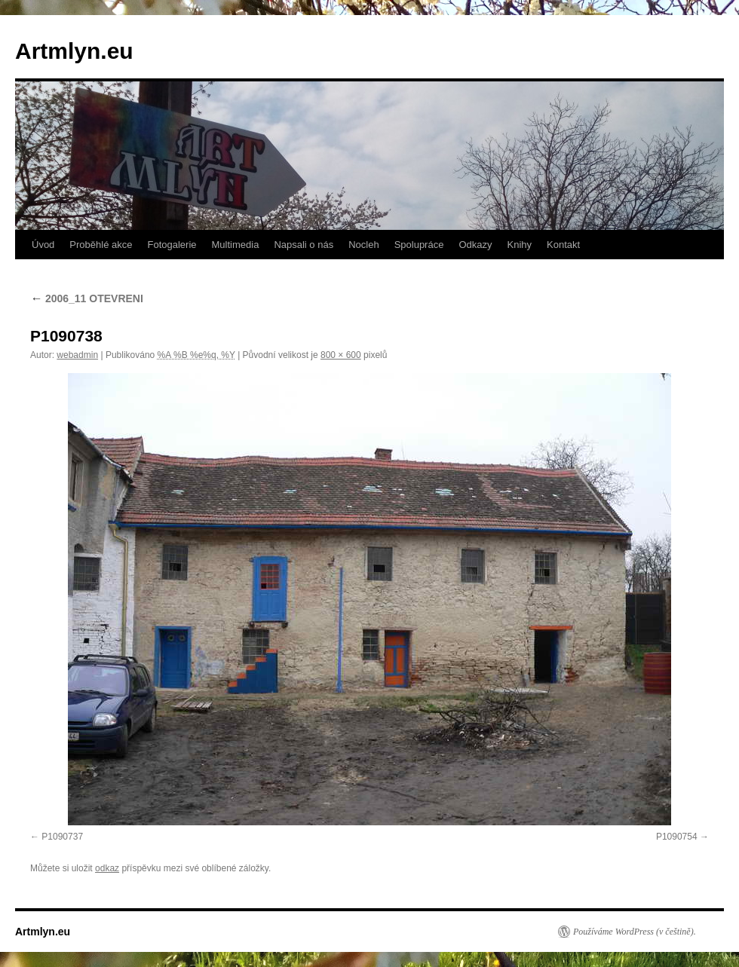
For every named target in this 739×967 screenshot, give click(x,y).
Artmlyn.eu (74, 50)
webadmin (77, 355)
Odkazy (475, 244)
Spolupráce (419, 244)
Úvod (43, 244)
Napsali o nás (303, 244)
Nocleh (363, 244)
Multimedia (235, 244)
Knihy (519, 244)
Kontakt (563, 244)
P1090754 (677, 836)
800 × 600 (340, 355)
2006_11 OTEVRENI (86, 298)
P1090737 (62, 836)
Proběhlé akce (100, 244)
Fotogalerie (171, 244)
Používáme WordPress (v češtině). (634, 931)
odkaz (107, 868)
